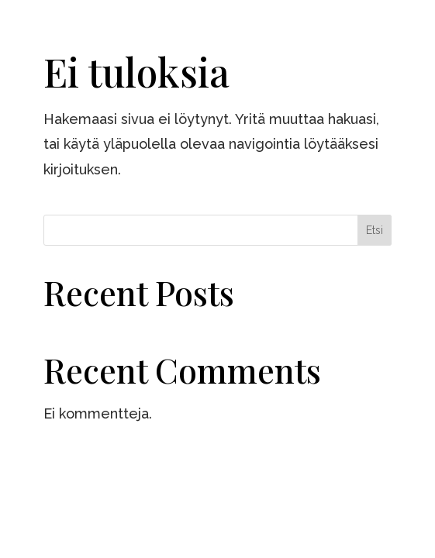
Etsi (374, 230)
